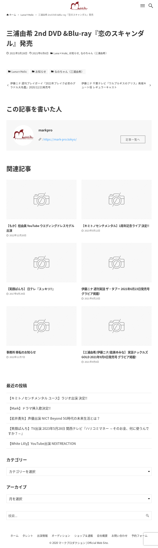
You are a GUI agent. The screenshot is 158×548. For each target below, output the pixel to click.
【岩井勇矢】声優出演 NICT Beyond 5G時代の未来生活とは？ (54, 418)
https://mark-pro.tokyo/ (60, 139)
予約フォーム (139, 535)
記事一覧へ (133, 140)
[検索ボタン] (151, 6)
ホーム (14, 535)
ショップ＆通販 (83, 535)
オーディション (61, 535)
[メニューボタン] (142, 6)
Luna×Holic (60, 53)
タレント (27, 535)
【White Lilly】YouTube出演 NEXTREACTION (42, 443)
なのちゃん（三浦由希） (94, 53)
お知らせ (74, 53)
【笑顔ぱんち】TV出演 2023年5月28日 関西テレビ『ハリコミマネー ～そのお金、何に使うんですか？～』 (78, 431)
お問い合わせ (120, 535)
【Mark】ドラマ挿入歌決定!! (29, 408)
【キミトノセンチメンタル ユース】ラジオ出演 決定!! (47, 398)
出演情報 (42, 535)
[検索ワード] (79, 515)
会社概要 (102, 535)
